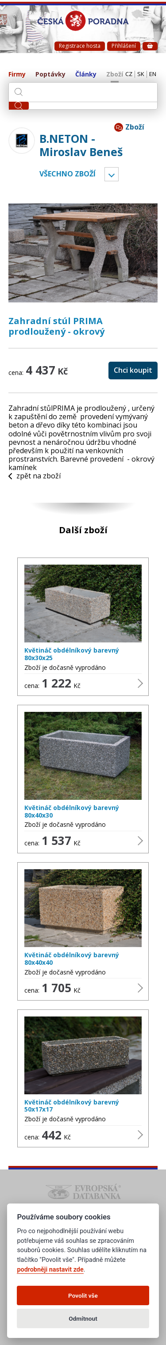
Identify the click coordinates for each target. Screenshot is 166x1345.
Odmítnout (83, 1318)
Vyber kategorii (111, 174)
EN (152, 74)
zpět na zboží (34, 476)
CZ (128, 74)
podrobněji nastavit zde (50, 1269)
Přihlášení (124, 46)
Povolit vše (83, 1295)
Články (86, 74)
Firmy (17, 74)
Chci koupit (133, 370)
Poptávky (50, 74)
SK (140, 74)
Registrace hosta (79, 46)
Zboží (114, 74)
